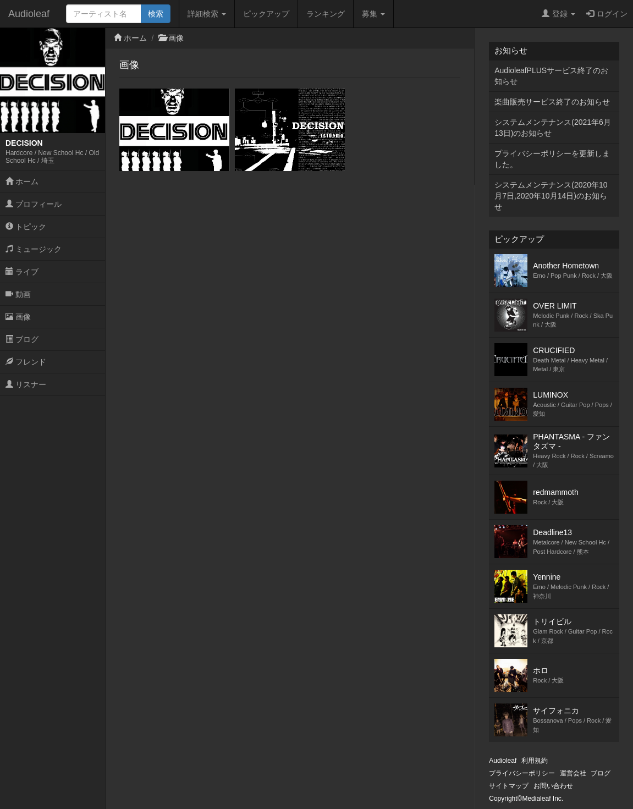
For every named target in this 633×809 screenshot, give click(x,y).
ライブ (21, 271)
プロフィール (33, 204)
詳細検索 (207, 13)
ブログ (21, 339)
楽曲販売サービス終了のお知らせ (552, 101)
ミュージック (33, 249)
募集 (373, 13)
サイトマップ (509, 786)
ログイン (607, 13)
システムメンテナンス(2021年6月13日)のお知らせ (552, 127)
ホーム (21, 181)
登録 (558, 13)
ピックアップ (266, 13)
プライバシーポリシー (522, 773)
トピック (25, 226)
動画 (18, 294)
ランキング (325, 13)
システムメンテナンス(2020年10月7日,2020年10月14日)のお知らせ (550, 195)
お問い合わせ (553, 786)
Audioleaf (28, 13)
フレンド (25, 361)
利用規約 (534, 760)
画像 (18, 316)
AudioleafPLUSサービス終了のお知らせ (551, 76)
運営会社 (573, 773)
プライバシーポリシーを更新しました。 (552, 159)
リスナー (25, 384)
